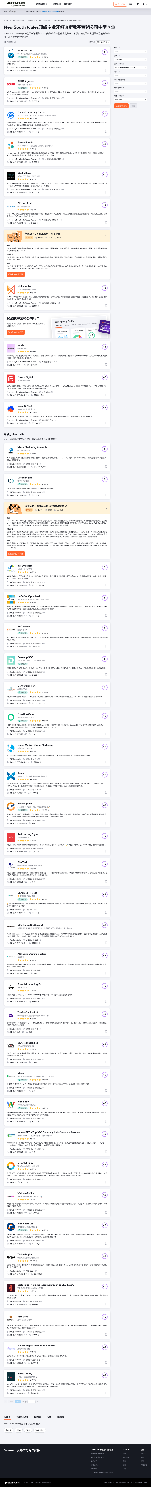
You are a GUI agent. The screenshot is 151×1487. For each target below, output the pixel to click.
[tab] (7, 1417)
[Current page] (31, 1401)
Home (6, 20)
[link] (57, 4)
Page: (25, 1402)
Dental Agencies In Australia (39, 20)
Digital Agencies (18, 20)
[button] (131, 4)
